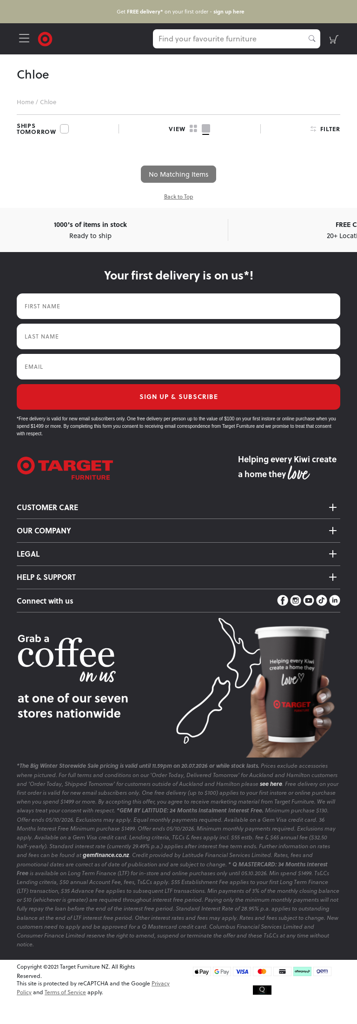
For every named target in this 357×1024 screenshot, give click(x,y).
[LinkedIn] (334, 601)
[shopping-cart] (334, 39)
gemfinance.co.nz (106, 855)
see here (271, 784)
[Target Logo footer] (127, 468)
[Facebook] (282, 601)
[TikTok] (321, 601)
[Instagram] (295, 601)
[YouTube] (308, 601)
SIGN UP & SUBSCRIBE (178, 396)
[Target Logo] (45, 38)
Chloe (48, 102)
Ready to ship (90, 229)
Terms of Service (65, 992)
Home (25, 102)
